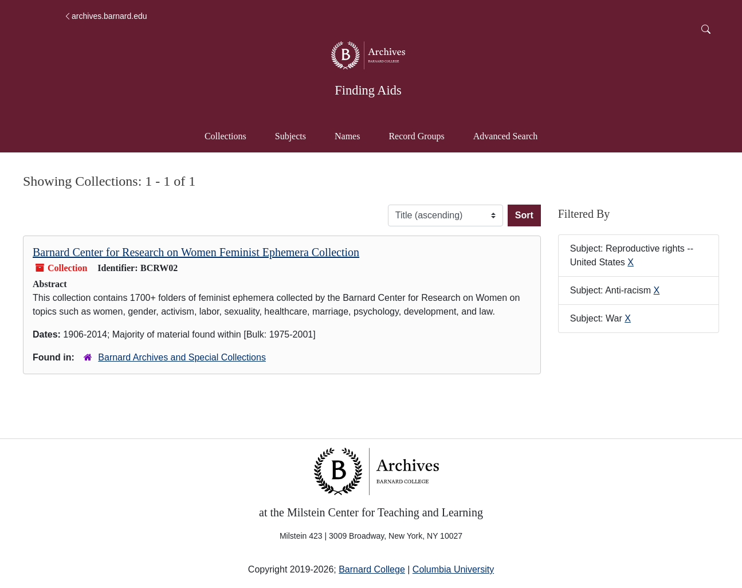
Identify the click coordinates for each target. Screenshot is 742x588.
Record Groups (416, 136)
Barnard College (372, 569)
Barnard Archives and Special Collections (182, 357)
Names (347, 136)
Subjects (290, 136)
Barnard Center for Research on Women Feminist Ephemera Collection (196, 252)
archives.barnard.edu (105, 16)
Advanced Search (511, 135)
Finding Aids (368, 90)
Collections (225, 136)
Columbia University (453, 569)
